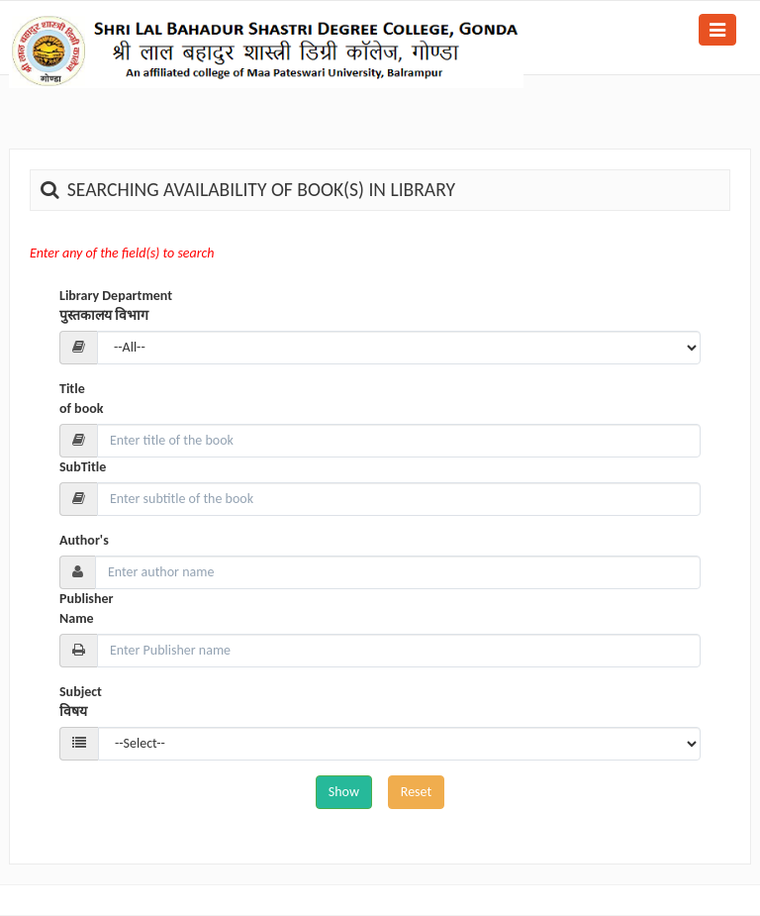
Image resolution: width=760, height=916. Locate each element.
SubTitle (82, 466)
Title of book (81, 398)
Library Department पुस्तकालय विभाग (115, 305)
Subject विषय (80, 701)
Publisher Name (86, 608)
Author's (84, 540)
